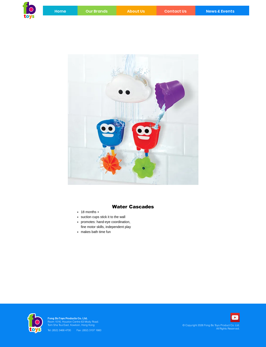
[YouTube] (235, 317)
